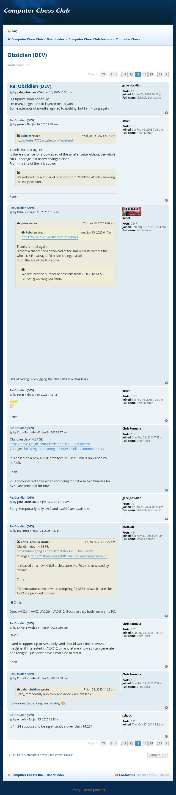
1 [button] (116, 74)
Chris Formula (30, 542)
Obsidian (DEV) (27, 55)
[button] (103, 74)
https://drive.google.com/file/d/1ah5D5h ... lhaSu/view (50, 444)
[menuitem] (12, 31)
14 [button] (144, 74)
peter (24, 223)
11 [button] (124, 74)
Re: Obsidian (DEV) (30, 86)
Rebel (24, 136)
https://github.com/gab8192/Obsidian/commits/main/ (64, 448)
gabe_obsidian (30, 689)
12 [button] (131, 74)
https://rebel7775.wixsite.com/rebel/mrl (45, 140)
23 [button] (160, 74)
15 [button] (151, 74)
